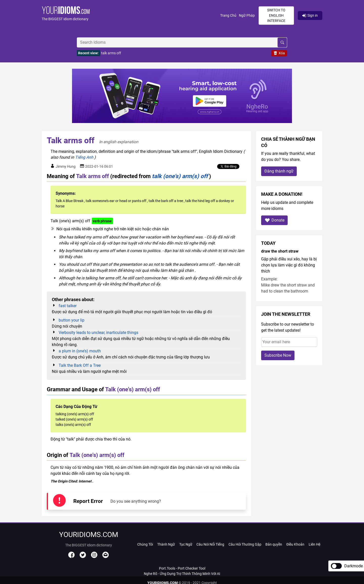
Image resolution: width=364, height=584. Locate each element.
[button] (131, 15)
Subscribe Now (277, 355)
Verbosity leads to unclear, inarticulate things (98, 332)
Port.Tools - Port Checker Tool (182, 568)
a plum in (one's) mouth (80, 351)
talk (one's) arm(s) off (180, 176)
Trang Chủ (228, 15)
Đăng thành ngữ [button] (278, 171)
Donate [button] (274, 220)
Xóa (279, 53)
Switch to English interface (276, 15)
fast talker (68, 305)
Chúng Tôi (145, 544)
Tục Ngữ (185, 544)
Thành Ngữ (166, 544)
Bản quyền (273, 544)
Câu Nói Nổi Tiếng (210, 544)
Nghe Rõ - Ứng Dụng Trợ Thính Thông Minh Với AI (182, 574)
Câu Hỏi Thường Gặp (245, 544)
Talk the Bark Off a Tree (80, 365)
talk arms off (111, 53)
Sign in (310, 15)
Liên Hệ (314, 544)
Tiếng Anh (84, 157)
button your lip (71, 320)
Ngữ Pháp (247, 15)
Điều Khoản (295, 544)
